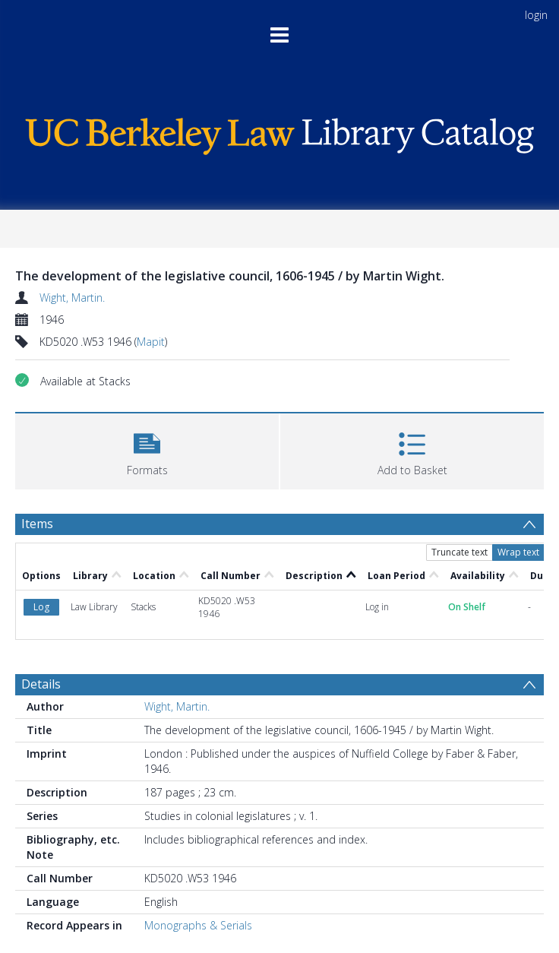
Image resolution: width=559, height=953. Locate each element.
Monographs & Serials (198, 925)
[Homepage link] (280, 132)
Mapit (151, 341)
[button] (147, 449)
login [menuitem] (536, 15)
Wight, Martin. (72, 297)
